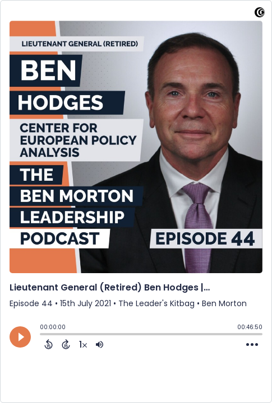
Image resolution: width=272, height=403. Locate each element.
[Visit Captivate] (260, 14)
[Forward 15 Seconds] (66, 344)
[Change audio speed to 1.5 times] (83, 344)
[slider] (42, 335)
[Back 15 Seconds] (48, 344)
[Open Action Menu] (252, 345)
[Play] (20, 337)
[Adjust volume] (99, 344)
